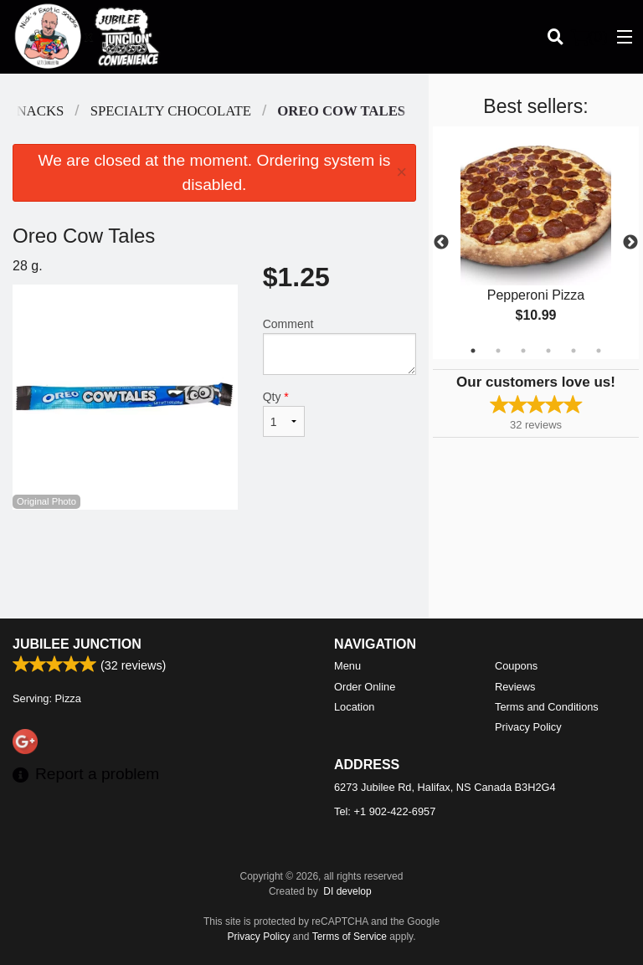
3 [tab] (523, 350)
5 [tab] (573, 350)
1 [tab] (473, 350)
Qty (284, 413)
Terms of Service (349, 936)
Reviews (515, 686)
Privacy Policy (528, 727)
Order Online (364, 686)
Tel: (384, 811)
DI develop (347, 891)
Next (630, 242)
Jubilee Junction (77, 644)
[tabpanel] (536, 243)
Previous (441, 242)
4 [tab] (548, 350)
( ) (589, 36)
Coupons (516, 666)
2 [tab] (498, 350)
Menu (347, 666)
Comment (339, 346)
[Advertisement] (214, 564)
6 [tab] (598, 350)
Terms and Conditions (547, 707)
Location (354, 707)
